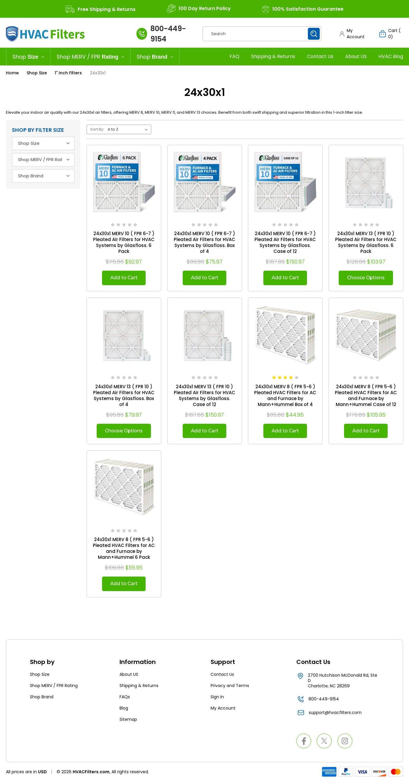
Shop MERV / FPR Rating (54, 687)
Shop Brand (41, 698)
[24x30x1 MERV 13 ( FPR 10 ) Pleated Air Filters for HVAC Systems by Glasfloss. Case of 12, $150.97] (204, 335)
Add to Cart (124, 278)
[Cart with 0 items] (391, 34)
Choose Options (366, 278)
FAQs (125, 698)
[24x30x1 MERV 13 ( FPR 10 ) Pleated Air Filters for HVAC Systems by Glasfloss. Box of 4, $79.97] (124, 335)
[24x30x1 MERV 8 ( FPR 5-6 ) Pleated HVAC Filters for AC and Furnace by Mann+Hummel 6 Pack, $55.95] (124, 488)
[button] (354, 34)
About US (356, 56)
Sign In (217, 698)
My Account (223, 709)
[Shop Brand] (155, 56)
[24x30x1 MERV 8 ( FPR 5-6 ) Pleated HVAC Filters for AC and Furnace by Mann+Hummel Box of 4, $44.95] (285, 335)
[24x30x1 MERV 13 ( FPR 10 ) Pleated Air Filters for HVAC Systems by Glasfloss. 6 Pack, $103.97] (366, 182)
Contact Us (320, 56)
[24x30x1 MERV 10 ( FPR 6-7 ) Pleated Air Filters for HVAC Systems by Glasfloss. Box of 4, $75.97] (204, 182)
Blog (124, 709)
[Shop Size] (28, 56)
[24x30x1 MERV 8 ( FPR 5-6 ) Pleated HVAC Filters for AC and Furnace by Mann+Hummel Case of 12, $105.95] (366, 335)
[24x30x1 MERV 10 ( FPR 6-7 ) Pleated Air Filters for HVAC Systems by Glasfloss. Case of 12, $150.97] (285, 182)
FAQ (234, 56)
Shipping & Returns (273, 56)
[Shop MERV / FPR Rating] (90, 56)
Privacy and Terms (230, 687)
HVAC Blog (390, 56)
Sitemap (128, 720)
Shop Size (40, 675)
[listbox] (129, 129)
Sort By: (97, 129)
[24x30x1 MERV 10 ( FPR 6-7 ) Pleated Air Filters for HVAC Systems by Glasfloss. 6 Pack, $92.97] (124, 182)
